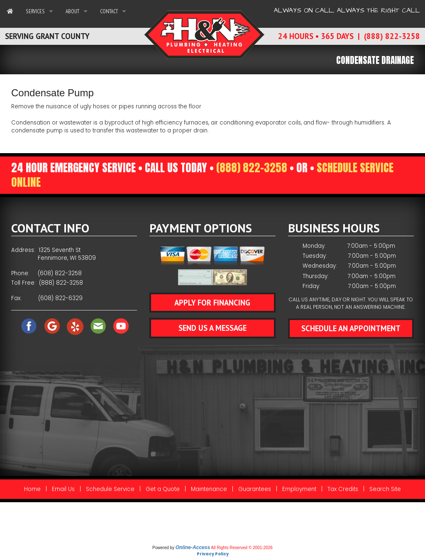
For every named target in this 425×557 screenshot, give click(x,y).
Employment (299, 489)
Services (35, 11)
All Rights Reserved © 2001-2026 (242, 547)
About (72, 11)
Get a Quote (163, 489)
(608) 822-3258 (60, 273)
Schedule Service (110, 489)
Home (32, 489)
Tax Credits (342, 489)
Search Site (385, 489)
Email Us (63, 489)
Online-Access (193, 547)
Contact (109, 11)
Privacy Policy (213, 554)
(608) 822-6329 (60, 298)
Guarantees (254, 489)
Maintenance (209, 489)
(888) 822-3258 (251, 167)
